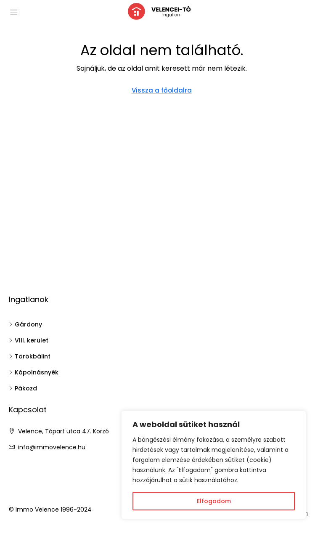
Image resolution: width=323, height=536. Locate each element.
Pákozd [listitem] (23, 388)
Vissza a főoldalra (162, 90)
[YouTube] (306, 514)
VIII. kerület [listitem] (28, 340)
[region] (213, 465)
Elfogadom (214, 501)
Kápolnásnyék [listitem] (33, 372)
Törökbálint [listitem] (29, 356)
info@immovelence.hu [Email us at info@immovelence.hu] (51, 447)
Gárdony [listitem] (25, 324)
